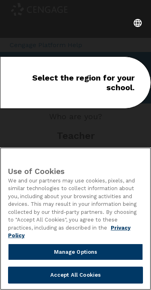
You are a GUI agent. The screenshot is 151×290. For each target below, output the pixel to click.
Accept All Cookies (75, 275)
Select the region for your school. (83, 82)
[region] (75, 218)
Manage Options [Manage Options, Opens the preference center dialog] (75, 252)
